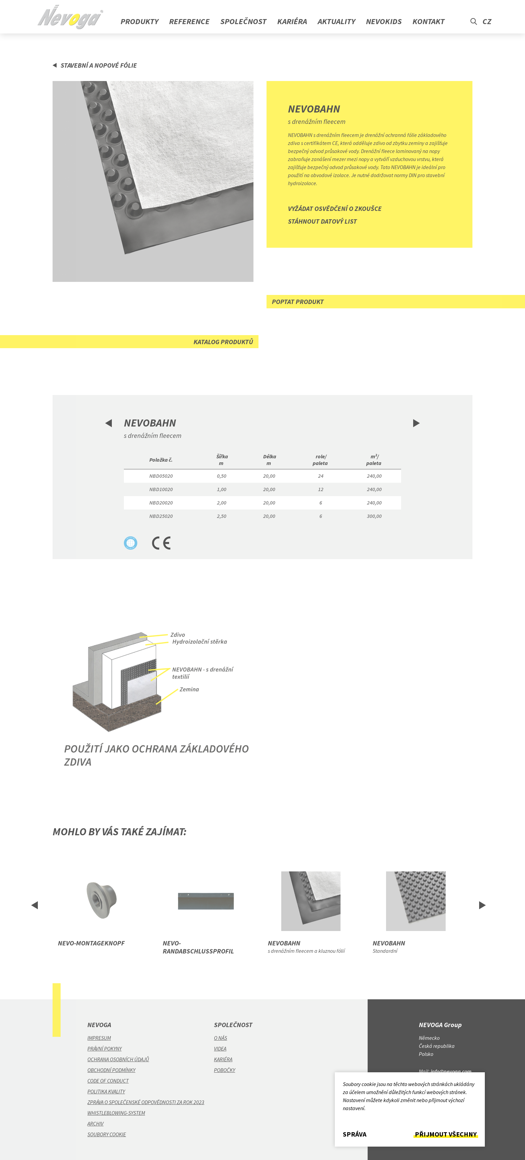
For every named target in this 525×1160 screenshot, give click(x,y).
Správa (354, 1134)
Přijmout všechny (446, 1134)
